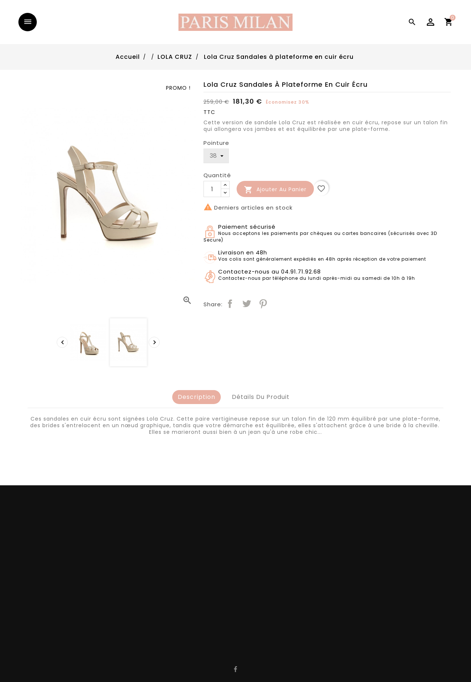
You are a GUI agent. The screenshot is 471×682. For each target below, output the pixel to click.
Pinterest (263, 303)
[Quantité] (212, 189)
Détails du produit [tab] (261, 397)
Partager (230, 303)
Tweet (246, 303)
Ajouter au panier (275, 189)
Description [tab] (196, 397)
